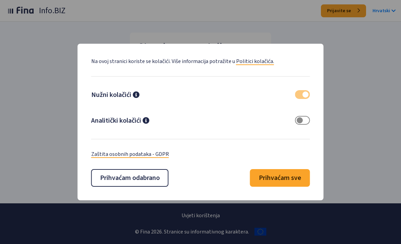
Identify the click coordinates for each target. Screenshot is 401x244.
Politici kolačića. (255, 61)
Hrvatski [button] (384, 10)
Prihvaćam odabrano (130, 178)
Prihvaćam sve (280, 178)
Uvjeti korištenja (201, 215)
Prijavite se (343, 10)
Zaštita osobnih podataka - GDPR (130, 154)
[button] (136, 96)
